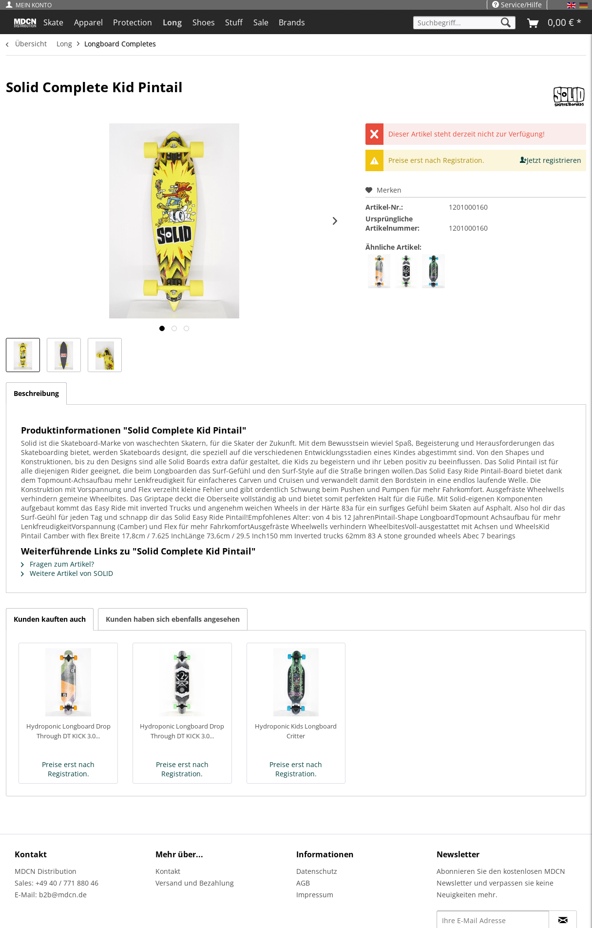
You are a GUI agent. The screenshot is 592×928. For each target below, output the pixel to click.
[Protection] (133, 22)
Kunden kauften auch (50, 619)
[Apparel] (88, 22)
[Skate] (53, 22)
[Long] (172, 22)
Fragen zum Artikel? (57, 564)
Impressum (314, 894)
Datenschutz (316, 871)
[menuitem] (31, 5)
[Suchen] (506, 22)
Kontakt (167, 871)
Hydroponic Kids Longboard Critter (296, 731)
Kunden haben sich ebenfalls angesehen (173, 619)
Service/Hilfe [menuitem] (517, 4)
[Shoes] (203, 22)
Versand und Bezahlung (194, 883)
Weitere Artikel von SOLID (67, 573)
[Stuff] (234, 22)
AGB (303, 883)
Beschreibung (36, 393)
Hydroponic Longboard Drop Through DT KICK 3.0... (68, 731)
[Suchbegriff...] (464, 22)
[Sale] (261, 22)
